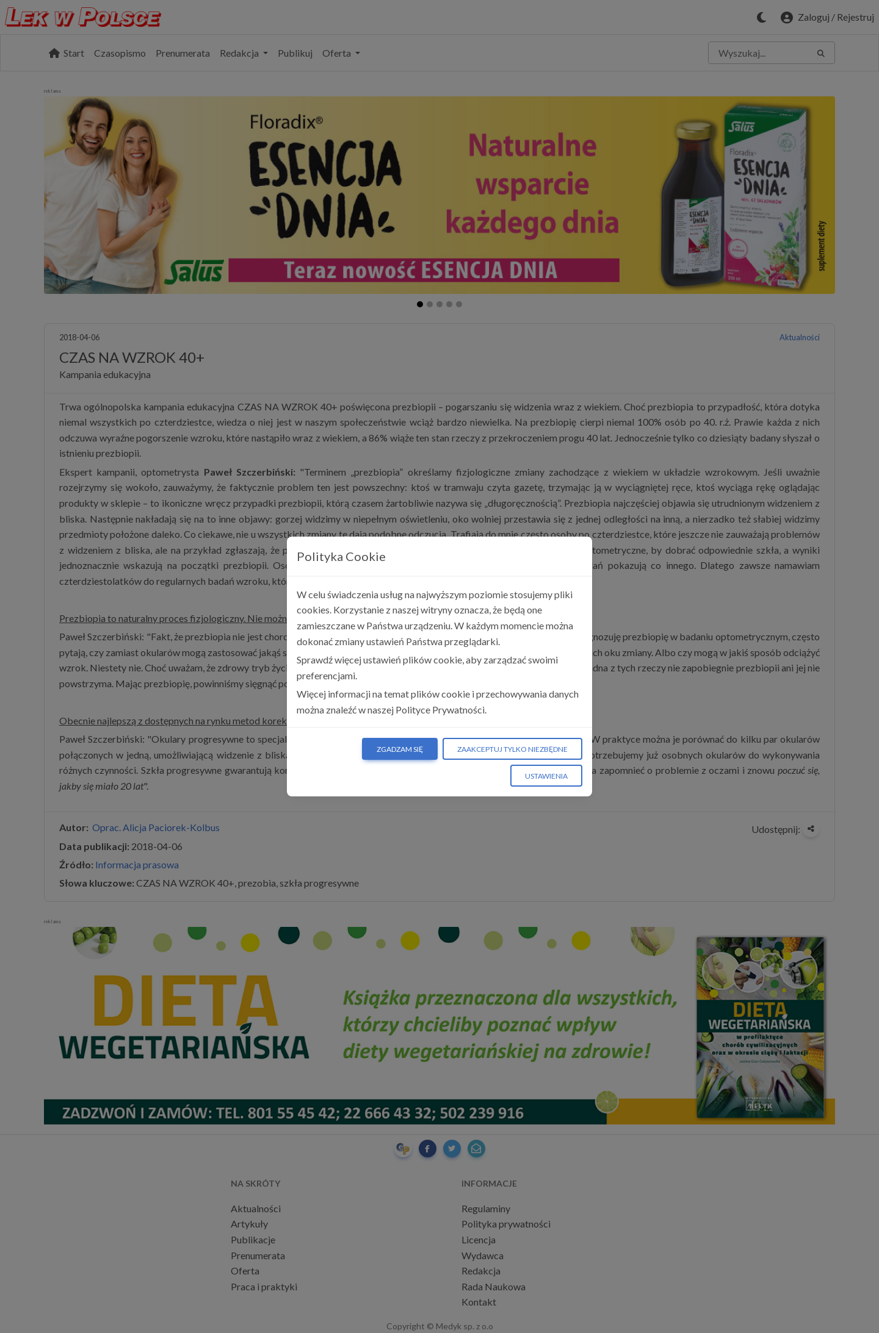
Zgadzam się (400, 749)
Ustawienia (546, 776)
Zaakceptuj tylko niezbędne (512, 749)
